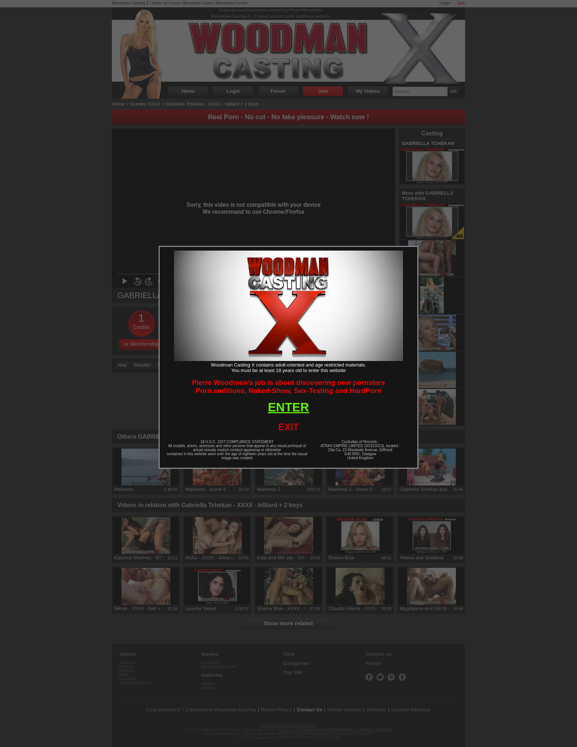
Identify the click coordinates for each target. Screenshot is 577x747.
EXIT (288, 427)
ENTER (288, 407)
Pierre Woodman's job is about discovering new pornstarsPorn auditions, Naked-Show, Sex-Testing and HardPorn (288, 386)
